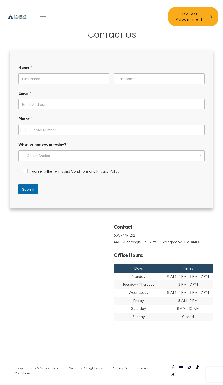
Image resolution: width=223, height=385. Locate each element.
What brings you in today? (43, 150)
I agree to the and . (75, 177)
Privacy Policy (107, 177)
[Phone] (111, 136)
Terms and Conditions (71, 177)
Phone (25, 125)
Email (24, 99)
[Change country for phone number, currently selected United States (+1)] (24, 136)
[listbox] (111, 161)
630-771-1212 (124, 241)
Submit (28, 194)
